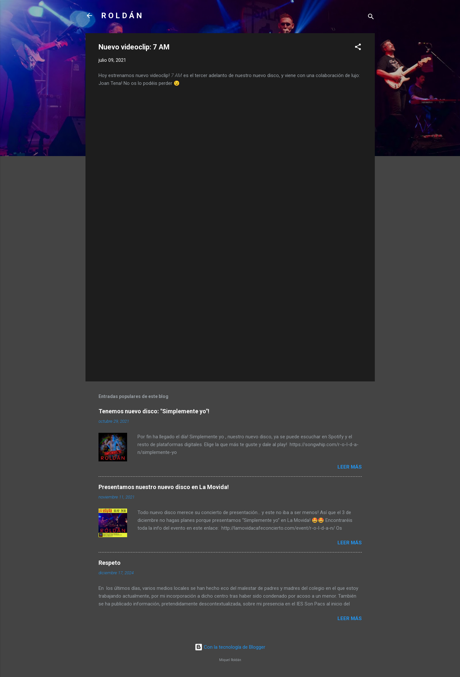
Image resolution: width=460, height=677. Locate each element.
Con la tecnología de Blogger (230, 647)
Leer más (349, 467)
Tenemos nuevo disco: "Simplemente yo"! (154, 411)
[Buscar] (371, 18)
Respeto (110, 562)
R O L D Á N (121, 15)
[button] (358, 48)
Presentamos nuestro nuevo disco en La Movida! (164, 487)
